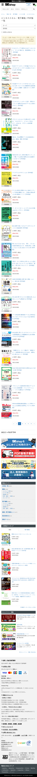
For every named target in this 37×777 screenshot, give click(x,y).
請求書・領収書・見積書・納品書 (11, 724)
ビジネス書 (22, 14)
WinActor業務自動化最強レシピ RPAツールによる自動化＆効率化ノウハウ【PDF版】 (23, 405)
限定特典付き (6, 516)
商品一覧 (9, 14)
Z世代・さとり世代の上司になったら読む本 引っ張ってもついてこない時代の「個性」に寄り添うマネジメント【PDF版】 (24, 263)
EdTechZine (5, 770)
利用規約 (3, 740)
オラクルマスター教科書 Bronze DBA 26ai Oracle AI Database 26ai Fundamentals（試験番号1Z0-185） (23, 580)
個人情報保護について (6, 744)
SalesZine (13, 770)
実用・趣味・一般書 (9, 496)
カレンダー (6, 497)
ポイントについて (7, 726)
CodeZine (4, 768)
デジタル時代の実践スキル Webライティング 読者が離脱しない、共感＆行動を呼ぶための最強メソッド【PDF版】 (23, 192)
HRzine (27, 770)
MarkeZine (11, 768)
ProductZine (5, 772)
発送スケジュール (7, 695)
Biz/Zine (33, 768)
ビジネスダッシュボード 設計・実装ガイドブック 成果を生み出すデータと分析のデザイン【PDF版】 (23, 103)
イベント (12, 772)
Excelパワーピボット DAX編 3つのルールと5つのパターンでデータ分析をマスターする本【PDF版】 (24, 68)
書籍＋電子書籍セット (8, 512)
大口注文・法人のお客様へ (9, 729)
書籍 (3, 489)
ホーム (3, 14)
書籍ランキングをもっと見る (28, 607)
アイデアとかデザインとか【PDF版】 (23, 172)
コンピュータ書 (8, 491)
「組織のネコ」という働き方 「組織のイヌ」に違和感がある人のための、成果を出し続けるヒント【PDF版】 (23, 352)
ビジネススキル (30, 14)
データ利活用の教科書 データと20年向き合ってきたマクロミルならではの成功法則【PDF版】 (23, 316)
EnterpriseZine (20, 768)
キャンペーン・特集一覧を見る (27, 652)
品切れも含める (6, 32)
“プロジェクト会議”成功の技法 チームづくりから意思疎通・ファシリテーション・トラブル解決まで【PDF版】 (23, 387)
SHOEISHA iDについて (6, 749)
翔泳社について (4, 747)
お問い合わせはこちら (8, 732)
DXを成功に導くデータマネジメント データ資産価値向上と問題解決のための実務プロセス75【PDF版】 (24, 334)
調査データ (5, 519)
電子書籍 (15, 14)
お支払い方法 (5, 666)
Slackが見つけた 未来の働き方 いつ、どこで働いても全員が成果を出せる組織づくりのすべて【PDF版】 (23, 156)
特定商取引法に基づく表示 (7, 742)
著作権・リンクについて (6, 746)
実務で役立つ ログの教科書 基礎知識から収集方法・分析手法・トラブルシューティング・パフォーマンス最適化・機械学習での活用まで (23, 594)
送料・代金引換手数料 (8, 660)
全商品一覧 (5, 486)
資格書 (5, 494)
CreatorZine (20, 770)
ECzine (27, 768)
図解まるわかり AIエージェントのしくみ (21, 534)
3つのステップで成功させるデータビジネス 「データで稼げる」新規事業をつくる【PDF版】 (23, 50)
